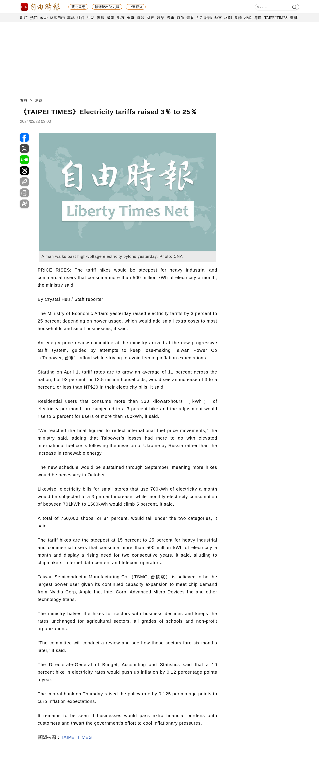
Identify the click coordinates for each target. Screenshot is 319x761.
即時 (24, 18)
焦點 (39, 100)
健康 (101, 18)
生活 (91, 18)
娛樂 (160, 18)
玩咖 (228, 18)
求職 (294, 18)
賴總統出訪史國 (107, 7)
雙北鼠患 (78, 7)
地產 (248, 18)
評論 (208, 18)
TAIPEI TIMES (276, 18)
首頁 (23, 100)
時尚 (180, 18)
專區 (258, 18)
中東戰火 (135, 7)
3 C (199, 18)
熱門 (34, 18)
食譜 (238, 18)
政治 (44, 18)
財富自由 (57, 18)
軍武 (71, 18)
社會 (81, 18)
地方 (120, 18)
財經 (150, 18)
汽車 (170, 18)
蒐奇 (130, 18)
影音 (140, 18)
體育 (190, 18)
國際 (111, 18)
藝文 (218, 18)
